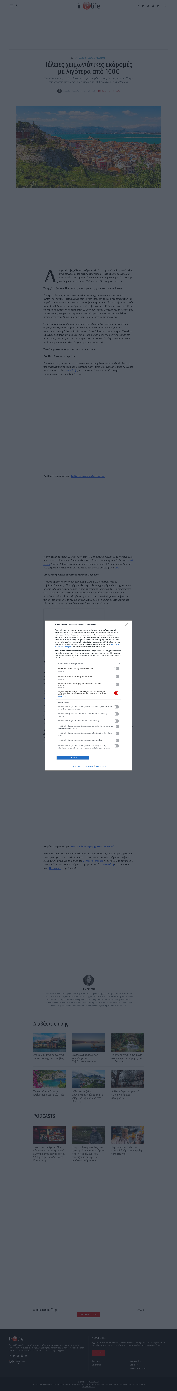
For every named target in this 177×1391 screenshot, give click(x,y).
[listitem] (88, 664)
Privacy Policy (101, 766)
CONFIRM (73, 757)
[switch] (116, 668)
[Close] (127, 625)
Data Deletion (75, 766)
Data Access (88, 766)
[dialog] (88, 695)
